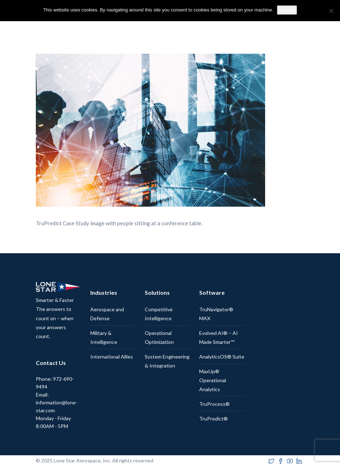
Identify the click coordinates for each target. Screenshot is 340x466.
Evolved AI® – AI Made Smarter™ (218, 337)
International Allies (111, 357)
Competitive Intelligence (159, 313)
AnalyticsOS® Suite (221, 357)
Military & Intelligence (103, 337)
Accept (287, 10)
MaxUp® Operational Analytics (212, 380)
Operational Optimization (159, 337)
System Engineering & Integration (167, 361)
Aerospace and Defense (107, 313)
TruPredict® (213, 418)
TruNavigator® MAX (216, 313)
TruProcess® (214, 404)
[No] (331, 10)
